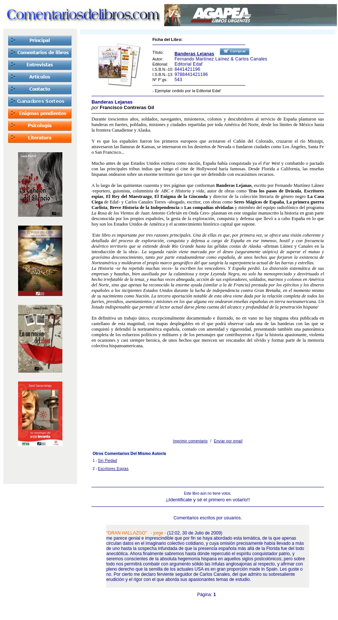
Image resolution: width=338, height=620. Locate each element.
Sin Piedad (107, 461)
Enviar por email (228, 441)
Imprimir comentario (190, 441)
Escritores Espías (113, 469)
